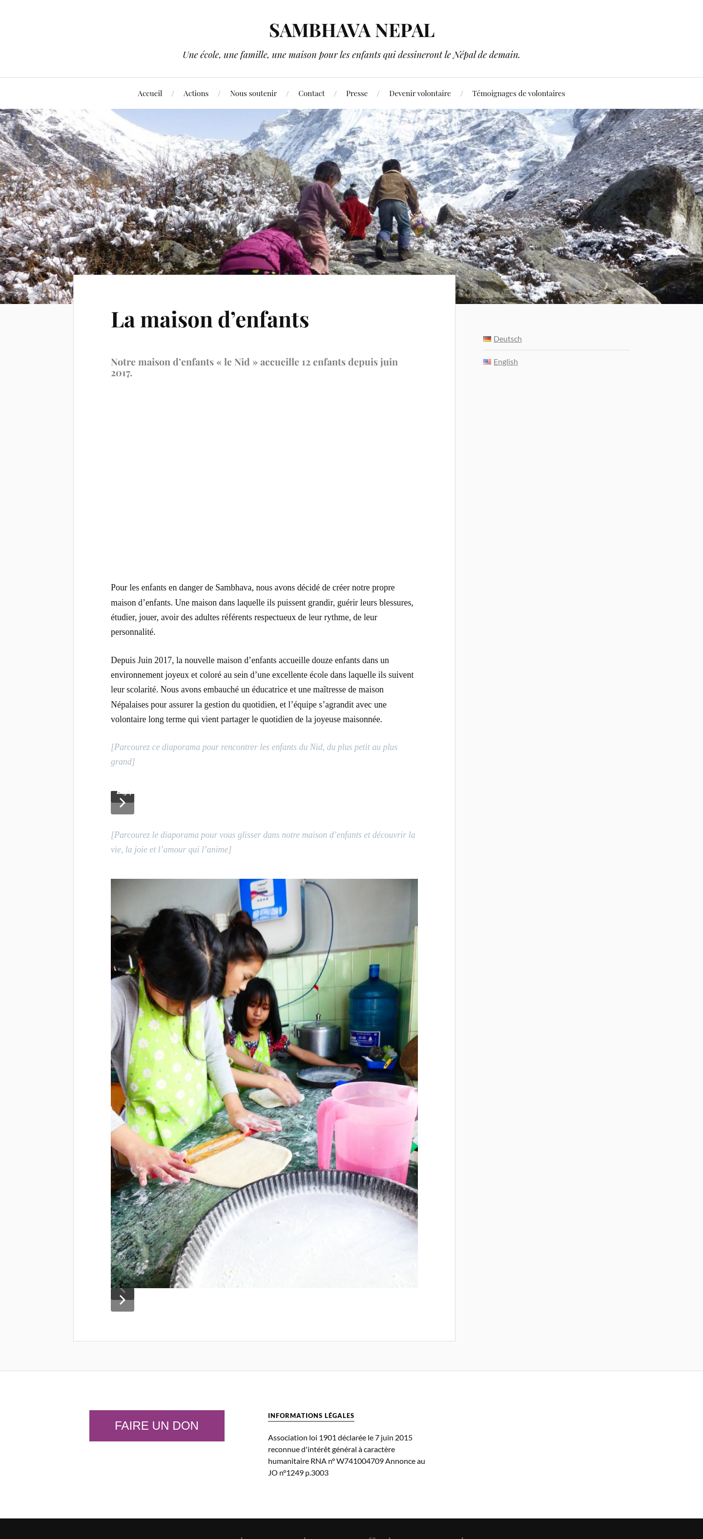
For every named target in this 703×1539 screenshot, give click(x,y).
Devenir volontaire (420, 93)
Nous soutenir (253, 93)
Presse (357, 93)
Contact (311, 93)
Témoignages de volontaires (519, 93)
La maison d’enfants (210, 318)
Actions (196, 93)
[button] (122, 802)
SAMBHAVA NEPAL (351, 29)
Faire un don (157, 1425)
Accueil (150, 93)
